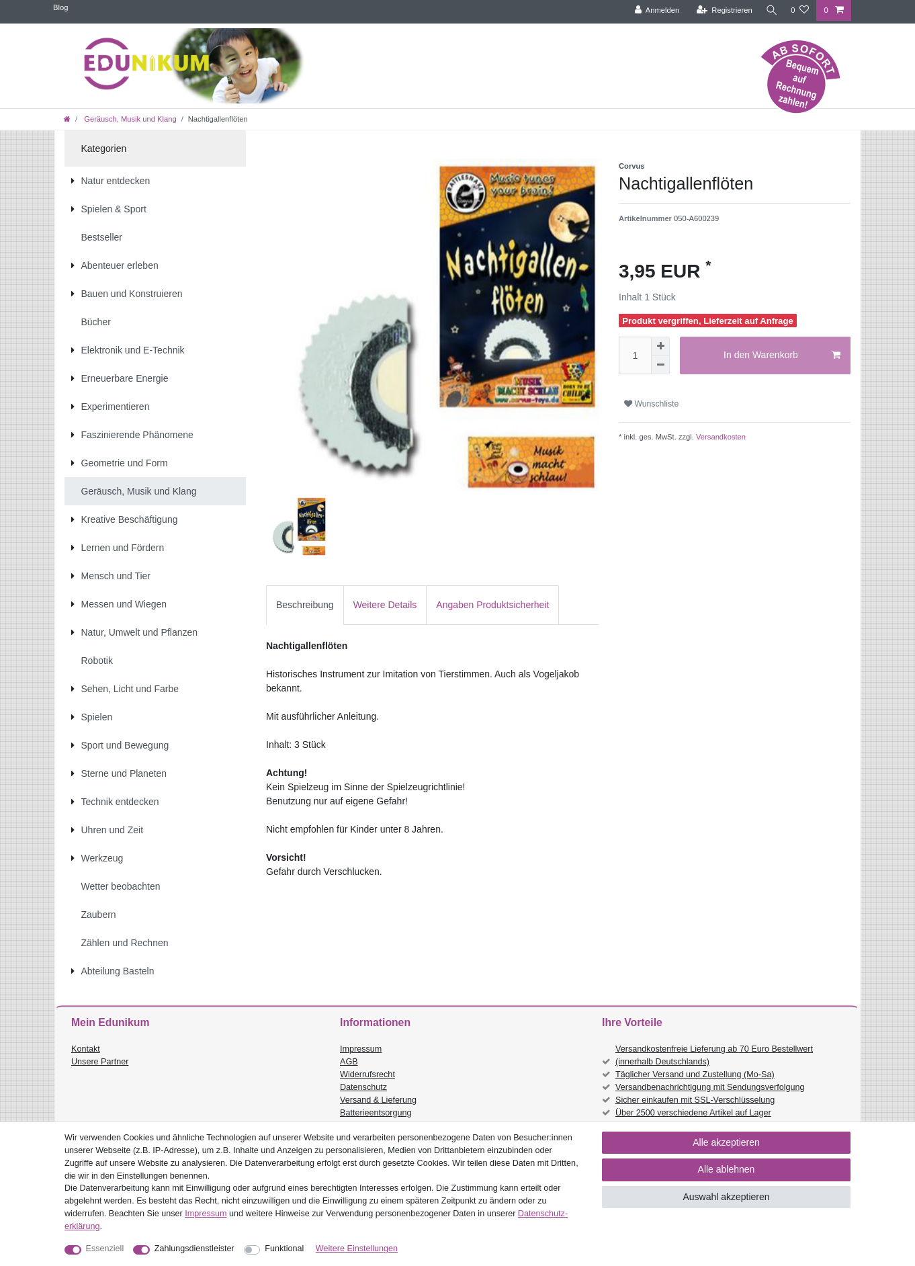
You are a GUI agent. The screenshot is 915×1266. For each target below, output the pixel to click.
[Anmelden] (654, 10)
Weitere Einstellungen (357, 1248)
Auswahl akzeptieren (726, 1196)
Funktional (284, 1248)
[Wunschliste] (799, 10)
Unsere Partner (99, 1061)
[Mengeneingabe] (635, 355)
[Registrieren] (721, 10)
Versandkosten (720, 437)
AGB (349, 1061)
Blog (60, 7)
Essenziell (105, 1248)
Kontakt (85, 1049)
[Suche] (769, 10)
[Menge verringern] (660, 364)
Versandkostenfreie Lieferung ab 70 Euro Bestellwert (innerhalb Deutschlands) (714, 1055)
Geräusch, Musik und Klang (129, 119)
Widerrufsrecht (367, 1074)
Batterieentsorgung (375, 1112)
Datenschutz (363, 1087)
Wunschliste (651, 404)
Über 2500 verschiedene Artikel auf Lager (693, 1112)
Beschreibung (305, 604)
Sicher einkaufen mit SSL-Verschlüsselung (695, 1100)
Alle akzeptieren (726, 1142)
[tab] (305, 605)
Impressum (361, 1049)
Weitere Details (385, 604)
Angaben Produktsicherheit (492, 604)
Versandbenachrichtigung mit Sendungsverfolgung (709, 1087)
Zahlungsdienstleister (194, 1248)
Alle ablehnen (726, 1169)
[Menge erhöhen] (660, 346)
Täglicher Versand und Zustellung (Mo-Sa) (695, 1074)
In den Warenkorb (782, 355)
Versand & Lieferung (378, 1100)
